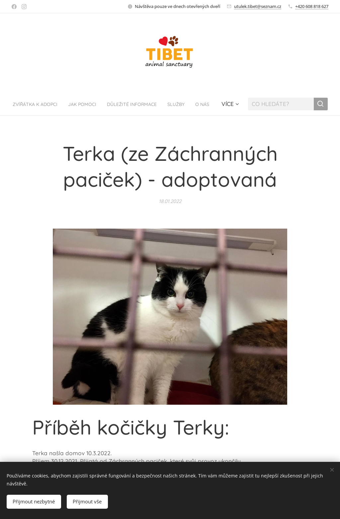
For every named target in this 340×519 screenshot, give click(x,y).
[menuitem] (55, 104)
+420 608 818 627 (311, 6)
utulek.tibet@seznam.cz (257, 6)
